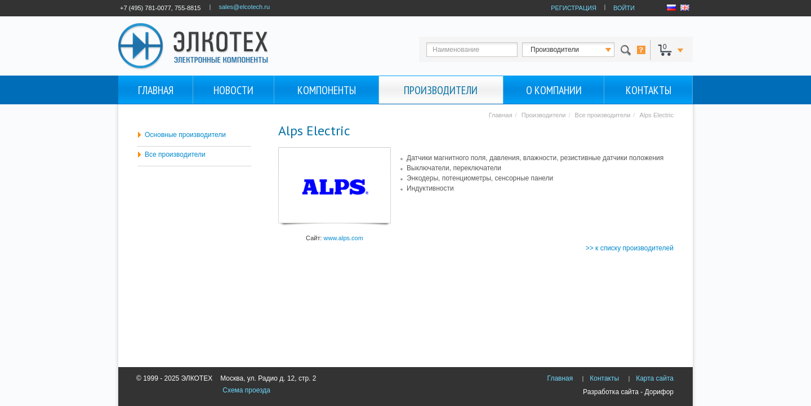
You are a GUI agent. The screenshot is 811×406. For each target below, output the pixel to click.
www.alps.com (343, 238)
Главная (155, 90)
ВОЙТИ (624, 8)
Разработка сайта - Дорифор (628, 392)
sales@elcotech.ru (244, 6)
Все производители (175, 154)
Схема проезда (246, 390)
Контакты (648, 90)
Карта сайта (655, 378)
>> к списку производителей (630, 248)
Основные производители (185, 135)
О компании (554, 90)
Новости (233, 90)
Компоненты (326, 90)
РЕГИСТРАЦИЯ (573, 8)
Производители (441, 90)
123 (578, 49)
